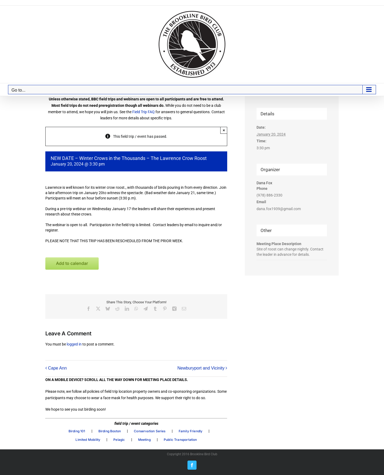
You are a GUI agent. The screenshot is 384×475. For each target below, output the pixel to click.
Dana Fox (264, 183)
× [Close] (224, 130)
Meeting (144, 440)
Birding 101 (77, 431)
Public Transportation (180, 440)
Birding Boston (109, 431)
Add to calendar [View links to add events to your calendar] (72, 263)
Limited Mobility (87, 440)
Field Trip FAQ (143, 112)
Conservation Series (149, 431)
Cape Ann (57, 368)
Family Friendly (191, 431)
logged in (74, 344)
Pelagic (119, 440)
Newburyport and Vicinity (201, 368)
